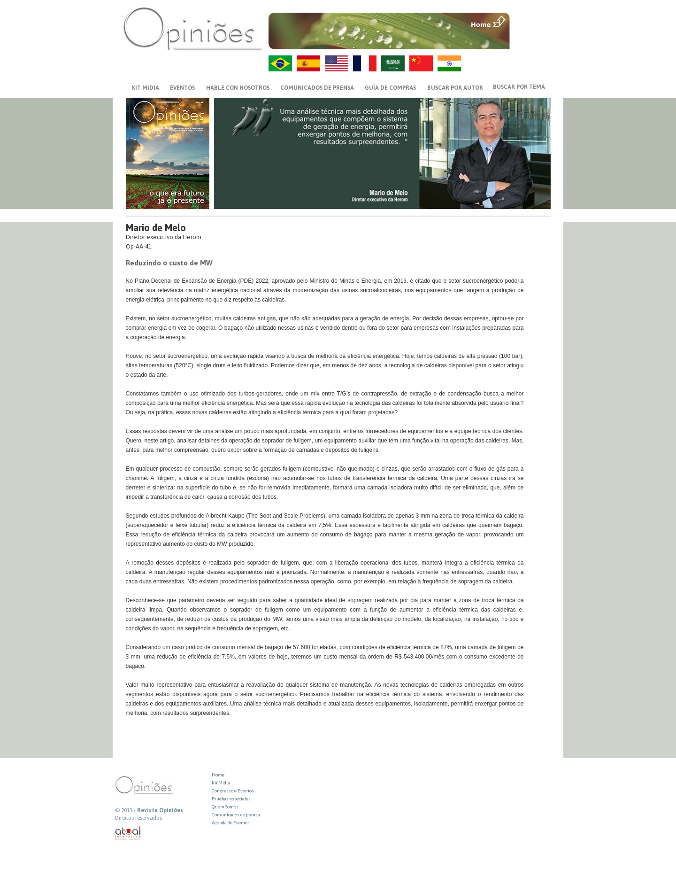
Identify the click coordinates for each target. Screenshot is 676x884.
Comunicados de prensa (317, 88)
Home (218, 774)
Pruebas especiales (231, 798)
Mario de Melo (156, 227)
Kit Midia (221, 782)
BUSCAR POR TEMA (519, 87)
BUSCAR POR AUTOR (455, 88)
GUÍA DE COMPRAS (390, 88)
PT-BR (280, 63)
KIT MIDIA (145, 88)
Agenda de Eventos (231, 822)
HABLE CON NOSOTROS (237, 88)
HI (449, 63)
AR (393, 63)
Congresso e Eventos (233, 790)
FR (364, 63)
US (336, 63)
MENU (531, 21)
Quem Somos (225, 806)
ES (308, 63)
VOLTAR (531, 40)
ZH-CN (421, 63)
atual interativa (128, 833)
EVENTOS (182, 88)
